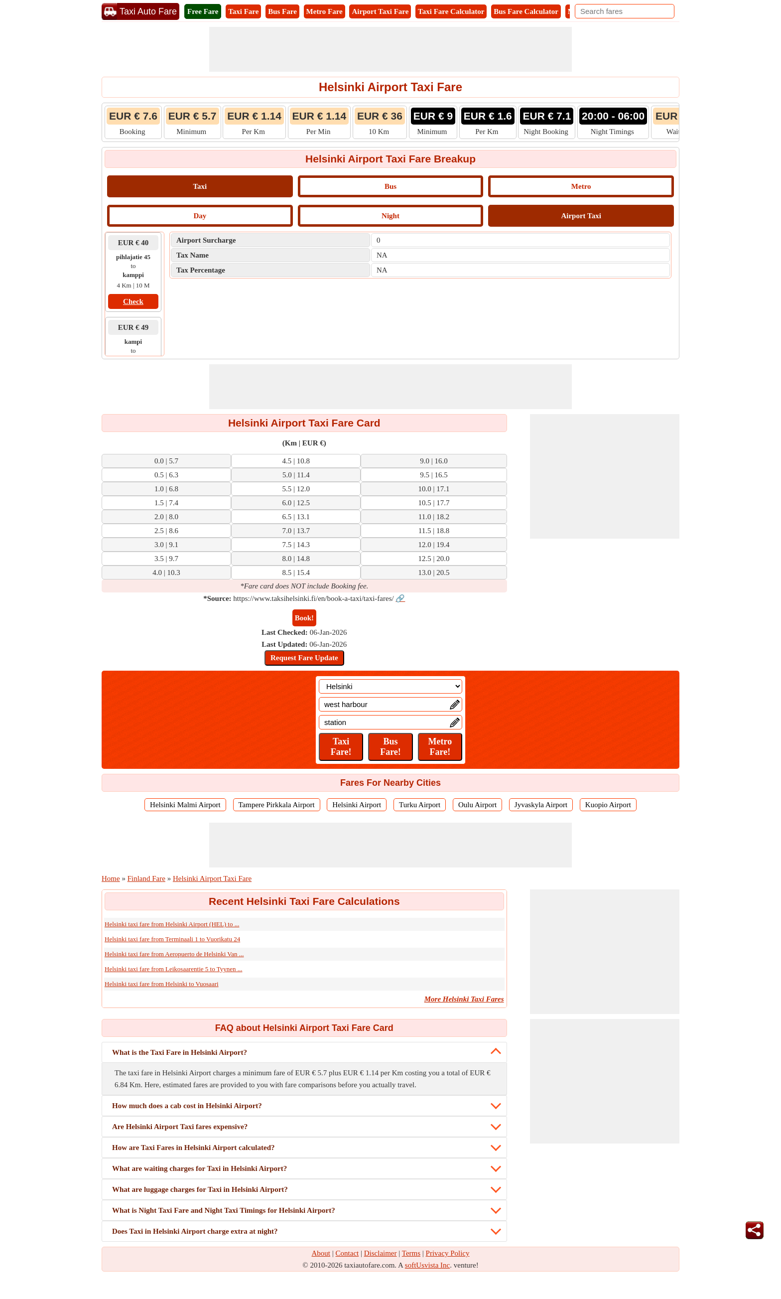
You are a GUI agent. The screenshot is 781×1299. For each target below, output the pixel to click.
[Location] (390, 686)
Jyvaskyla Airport (541, 805)
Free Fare (202, 11)
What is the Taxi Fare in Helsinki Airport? (179, 1052)
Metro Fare (324, 11)
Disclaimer (380, 1253)
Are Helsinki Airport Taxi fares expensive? (180, 1127)
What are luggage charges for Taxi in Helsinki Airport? (200, 1189)
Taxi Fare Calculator (451, 11)
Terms (411, 1253)
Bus (390, 186)
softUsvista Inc (427, 1265)
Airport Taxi (581, 216)
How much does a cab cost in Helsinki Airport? (187, 1106)
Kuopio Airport (608, 805)
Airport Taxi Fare (380, 11)
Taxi (200, 186)
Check (133, 301)
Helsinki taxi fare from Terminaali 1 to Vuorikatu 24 (172, 939)
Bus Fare (282, 11)
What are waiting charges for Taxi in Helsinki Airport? (199, 1168)
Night (390, 216)
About (321, 1253)
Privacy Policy (448, 1253)
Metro (581, 186)
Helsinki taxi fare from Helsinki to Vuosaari (162, 984)
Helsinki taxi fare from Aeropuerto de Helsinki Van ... (174, 954)
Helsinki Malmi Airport (185, 805)
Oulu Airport (477, 805)
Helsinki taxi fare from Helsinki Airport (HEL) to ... (172, 924)
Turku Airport (419, 805)
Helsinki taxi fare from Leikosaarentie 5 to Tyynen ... (173, 969)
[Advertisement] (390, 49)
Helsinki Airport (356, 805)
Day (199, 216)
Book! (304, 618)
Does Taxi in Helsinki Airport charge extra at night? (195, 1231)
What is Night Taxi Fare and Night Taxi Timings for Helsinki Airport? (223, 1210)
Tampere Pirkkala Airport (277, 805)
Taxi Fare (243, 11)
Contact (347, 1253)
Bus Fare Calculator (526, 11)
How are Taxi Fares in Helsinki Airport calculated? (193, 1148)
